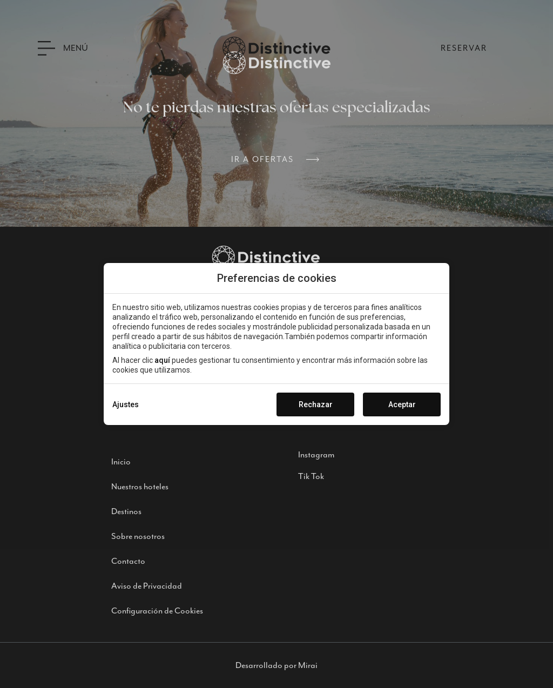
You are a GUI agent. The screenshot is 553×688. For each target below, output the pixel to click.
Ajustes (125, 404)
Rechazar (316, 404)
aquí (162, 360)
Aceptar (402, 404)
